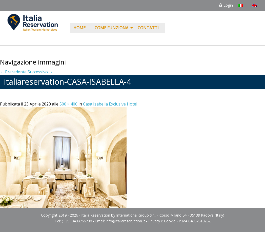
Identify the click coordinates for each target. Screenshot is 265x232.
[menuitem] (81, 28)
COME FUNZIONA (111, 28)
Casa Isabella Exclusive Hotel (110, 104)
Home (79, 28)
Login (226, 5)
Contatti (148, 28)
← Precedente (13, 72)
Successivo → (40, 72)
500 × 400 (68, 104)
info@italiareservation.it (125, 221)
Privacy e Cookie (161, 221)
